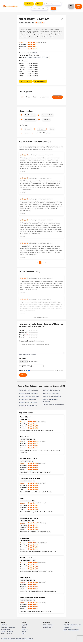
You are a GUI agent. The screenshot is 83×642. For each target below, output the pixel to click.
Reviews (24, 629)
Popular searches (6, 634)
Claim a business (48, 625)
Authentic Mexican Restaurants (28, 393)
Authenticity (23, 332)
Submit (23, 375)
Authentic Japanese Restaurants (29, 396)
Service (21, 337)
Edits (23, 634)
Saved (24, 627)
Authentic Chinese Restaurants (28, 390)
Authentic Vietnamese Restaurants (53, 405)
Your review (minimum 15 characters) (31, 341)
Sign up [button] (78, 6)
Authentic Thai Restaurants (51, 393)
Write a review (25, 81)
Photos (24, 631)
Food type (28, 3)
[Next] (46, 262)
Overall (21, 330)
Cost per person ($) (25, 366)
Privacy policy (5, 629)
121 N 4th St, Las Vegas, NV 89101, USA (37, 57)
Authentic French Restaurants (28, 402)
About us (4, 625)
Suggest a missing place (71, 630)
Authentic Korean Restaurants (28, 405)
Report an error (68, 627)
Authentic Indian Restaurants (51, 390)
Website (35, 53)
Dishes (35, 97)
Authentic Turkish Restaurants (52, 396)
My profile (25, 625)
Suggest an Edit (40, 81)
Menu (28, 97)
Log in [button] (71, 6)
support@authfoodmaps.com (72, 625)
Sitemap (30, 639)
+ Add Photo (57, 97)
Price (38, 3)
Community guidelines (8, 627)
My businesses (47, 627)
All (22, 97)
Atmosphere (44, 97)
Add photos (22, 358)
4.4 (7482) (39, 22)
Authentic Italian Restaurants (28, 399)
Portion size (23, 370)
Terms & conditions (7, 631)
